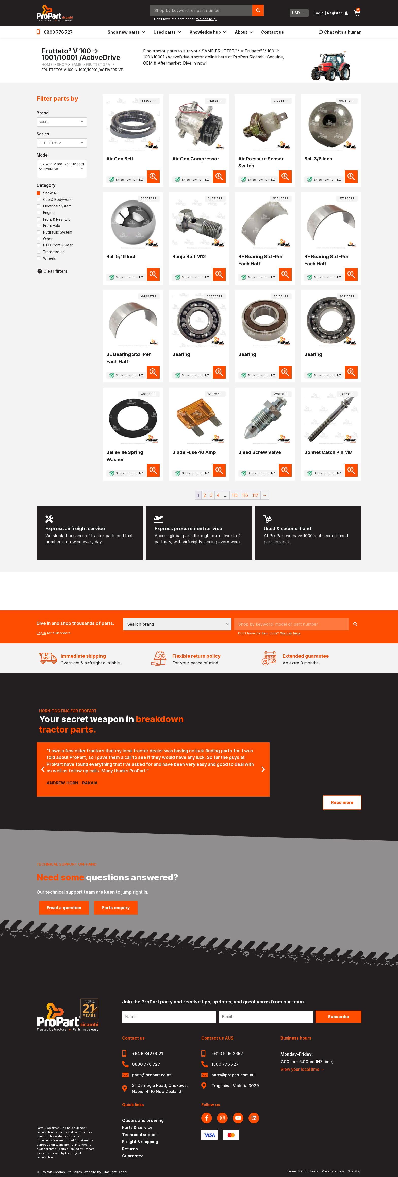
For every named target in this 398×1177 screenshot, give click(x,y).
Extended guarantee (306, 656)
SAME (76, 64)
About (243, 32)
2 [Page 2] (205, 495)
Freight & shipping (140, 1141)
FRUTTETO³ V (98, 64)
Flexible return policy (196, 656)
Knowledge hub (208, 32)
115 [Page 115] (235, 495)
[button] (43, 769)
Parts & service (137, 1127)
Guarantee (133, 1155)
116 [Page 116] (245, 495)
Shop (62, 64)
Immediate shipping (83, 656)
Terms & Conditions (302, 1171)
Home (47, 64)
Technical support (140, 1134)
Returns (130, 1148)
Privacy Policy (333, 1171)
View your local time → (302, 1069)
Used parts (167, 32)
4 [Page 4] (218, 495)
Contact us (272, 32)
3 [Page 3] (211, 495)
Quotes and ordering (143, 1120)
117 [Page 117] (255, 495)
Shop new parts (126, 32)
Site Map (354, 1171)
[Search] (258, 10)
